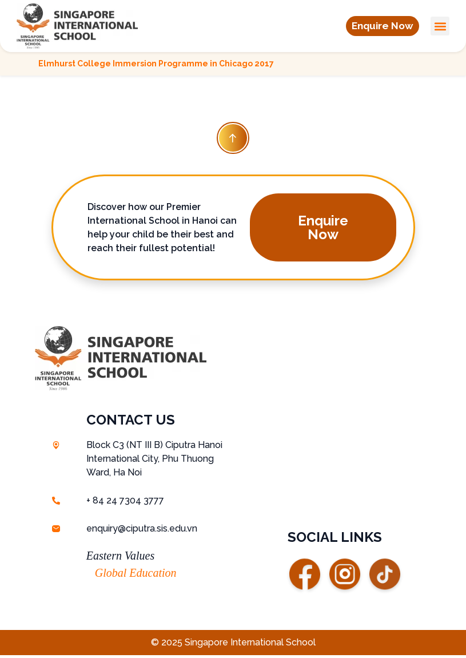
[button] (380, 26)
